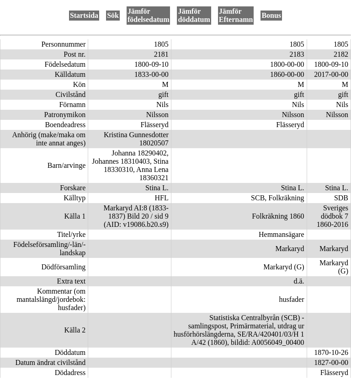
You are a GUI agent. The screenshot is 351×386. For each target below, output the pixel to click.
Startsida (84, 15)
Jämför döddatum (194, 15)
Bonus (271, 15)
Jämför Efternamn (236, 15)
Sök (113, 15)
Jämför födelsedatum (149, 15)
